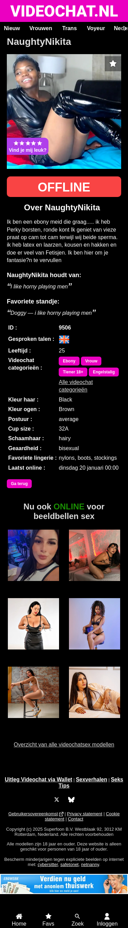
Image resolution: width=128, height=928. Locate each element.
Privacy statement (84, 813)
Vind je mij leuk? (27, 146)
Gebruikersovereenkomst (33, 813)
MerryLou (94, 653)
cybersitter (48, 864)
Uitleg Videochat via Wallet (38, 779)
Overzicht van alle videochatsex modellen (64, 744)
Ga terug (19, 483)
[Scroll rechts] (124, 28)
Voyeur (96, 28)
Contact (75, 818)
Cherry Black (34, 653)
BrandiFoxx (33, 722)
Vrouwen (40, 28)
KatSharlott (94, 722)
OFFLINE (64, 187)
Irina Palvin (94, 585)
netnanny (90, 864)
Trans (69, 28)
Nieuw (12, 28)
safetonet (69, 864)
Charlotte (33, 585)
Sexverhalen (91, 779)
